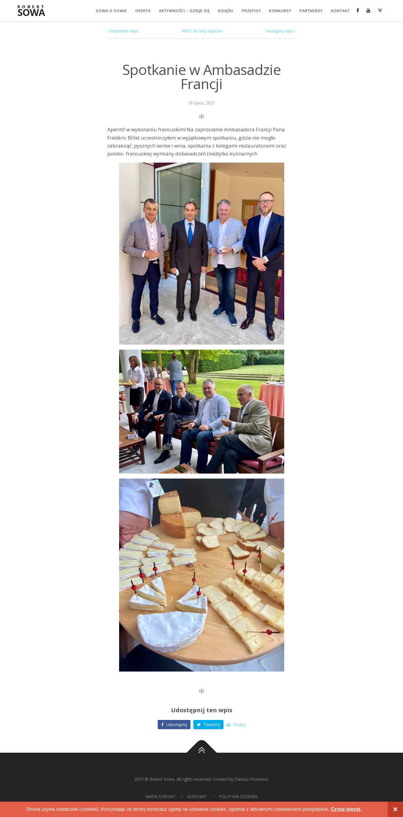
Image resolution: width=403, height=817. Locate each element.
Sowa (35, 11)
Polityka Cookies (238, 796)
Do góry (202, 753)
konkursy (280, 10)
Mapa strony (160, 796)
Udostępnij (174, 724)
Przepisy (251, 10)
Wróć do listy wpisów (202, 31)
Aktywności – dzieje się (184, 10)
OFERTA (143, 10)
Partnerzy (311, 10)
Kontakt (340, 10)
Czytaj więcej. (346, 809)
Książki (225, 10)
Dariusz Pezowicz (251, 779)
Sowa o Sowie (111, 10)
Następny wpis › (281, 31)
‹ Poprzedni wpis (123, 31)
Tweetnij (208, 724)
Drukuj (236, 724)
